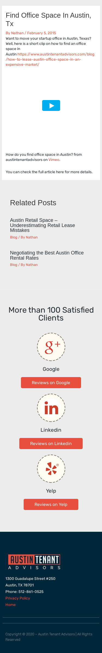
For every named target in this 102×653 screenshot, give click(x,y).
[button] (51, 382)
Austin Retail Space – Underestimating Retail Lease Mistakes (42, 225)
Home (10, 604)
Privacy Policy (17, 598)
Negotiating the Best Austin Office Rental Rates (47, 255)
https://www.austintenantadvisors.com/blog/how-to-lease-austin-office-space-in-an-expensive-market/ (50, 59)
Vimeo (53, 159)
